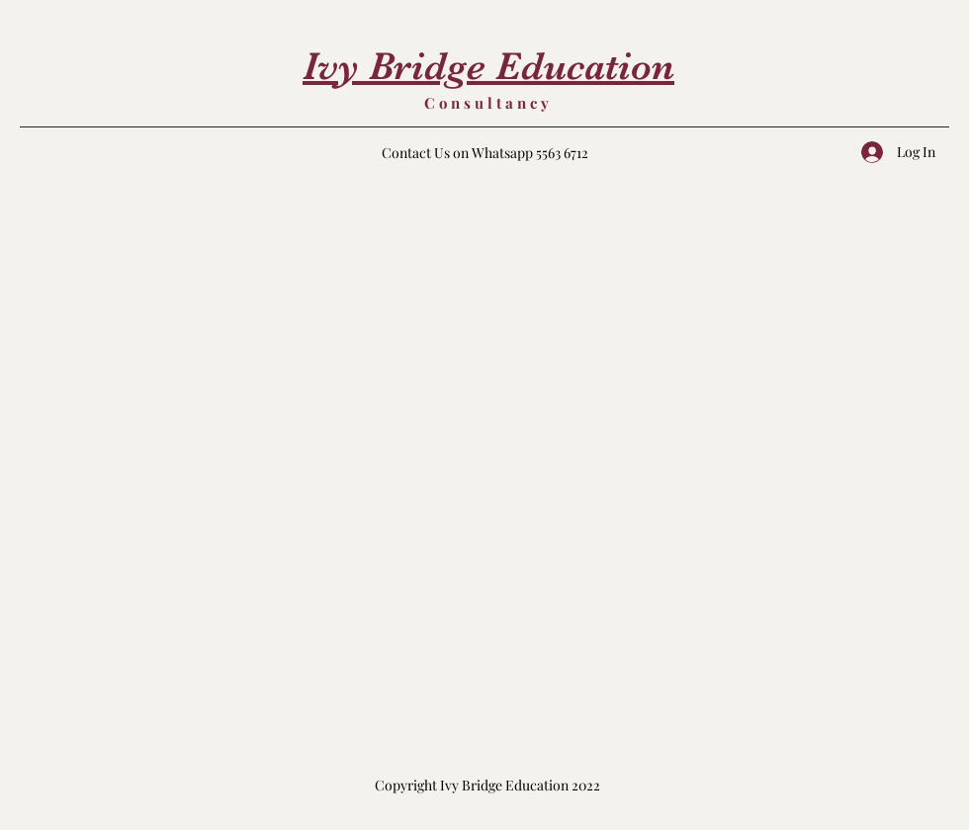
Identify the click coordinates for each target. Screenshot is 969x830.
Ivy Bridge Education (488, 66)
